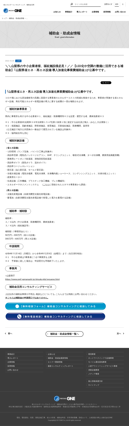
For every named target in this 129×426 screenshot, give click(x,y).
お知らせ (57, 12)
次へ (119, 333)
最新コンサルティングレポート (60, 366)
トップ (4, 18)
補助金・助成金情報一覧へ (64, 334)
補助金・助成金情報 (16, 18)
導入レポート (82, 12)
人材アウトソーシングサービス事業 (102, 366)
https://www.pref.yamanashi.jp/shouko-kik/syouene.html (32, 279)
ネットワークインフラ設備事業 (101, 358)
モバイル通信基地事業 (97, 362)
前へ (10, 333)
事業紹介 (68, 12)
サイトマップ (93, 385)
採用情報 (107, 12)
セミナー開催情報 (54, 362)
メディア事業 (93, 374)
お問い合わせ (120, 12)
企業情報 (95, 12)
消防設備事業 (93, 370)
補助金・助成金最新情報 (57, 358)
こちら (46, 184)
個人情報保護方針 (95, 381)
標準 (116, 4)
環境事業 (91, 354)
